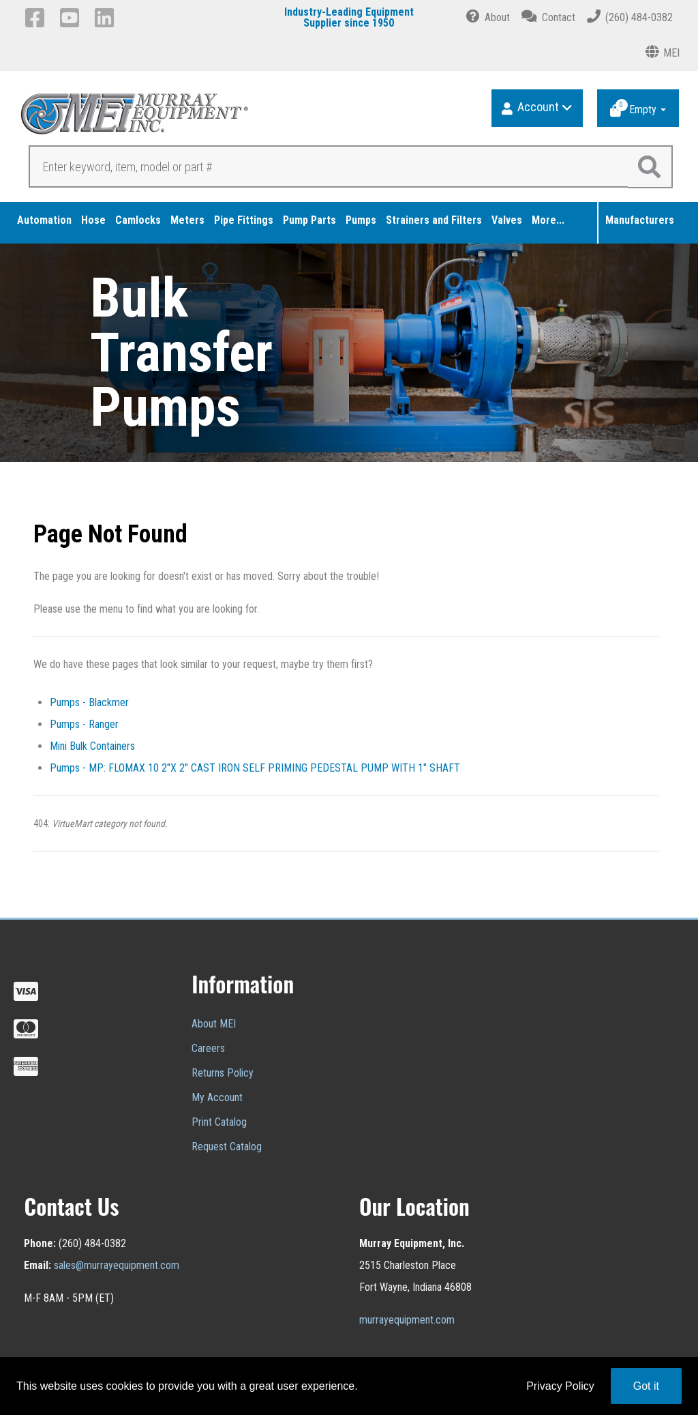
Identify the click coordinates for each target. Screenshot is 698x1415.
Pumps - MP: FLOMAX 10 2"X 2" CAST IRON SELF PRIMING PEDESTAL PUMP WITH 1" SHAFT (255, 767)
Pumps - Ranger (84, 724)
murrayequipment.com (407, 1319)
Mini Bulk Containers (92, 746)
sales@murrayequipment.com (116, 1265)
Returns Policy (223, 1072)
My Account (217, 1097)
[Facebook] (37, 17)
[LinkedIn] (107, 17)
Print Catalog (219, 1121)
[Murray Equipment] (185, 118)
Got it (646, 1386)
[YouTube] (72, 17)
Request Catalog (227, 1146)
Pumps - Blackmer (89, 702)
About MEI (214, 1023)
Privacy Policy (560, 1386)
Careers (208, 1048)
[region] (349, 353)
